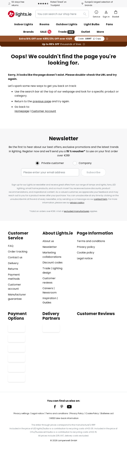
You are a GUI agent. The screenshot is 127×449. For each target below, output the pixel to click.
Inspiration (49, 298)
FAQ (10, 246)
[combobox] (62, 14)
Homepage (22, 111)
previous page (42, 101)
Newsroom (49, 292)
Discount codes (52, 262)
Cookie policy (85, 252)
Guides (46, 302)
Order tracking (17, 251)
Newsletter (49, 247)
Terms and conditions (91, 241)
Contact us (15, 257)
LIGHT (89, 38)
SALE (45, 32)
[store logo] (19, 14)
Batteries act (107, 413)
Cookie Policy (92, 413)
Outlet (85, 32)
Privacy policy (86, 247)
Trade (66, 32)
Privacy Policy (77, 413)
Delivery (13, 263)
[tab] (23, 268)
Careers (47, 288)
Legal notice (85, 258)
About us (48, 241)
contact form (100, 199)
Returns (13, 269)
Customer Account (43, 111)
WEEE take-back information (64, 418)
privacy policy (77, 202)
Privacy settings (21, 413)
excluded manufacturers (76, 211)
